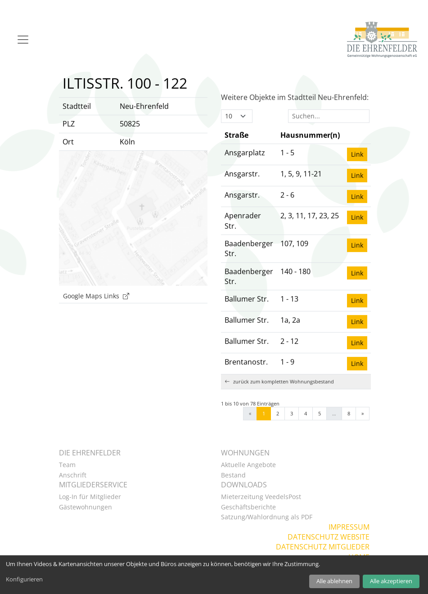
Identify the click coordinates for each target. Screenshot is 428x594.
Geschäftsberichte (248, 507)
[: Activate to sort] (357, 150)
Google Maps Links (96, 310)
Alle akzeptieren (391, 581)
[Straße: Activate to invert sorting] (249, 150)
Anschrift (72, 475)
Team (67, 464)
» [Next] (362, 428)
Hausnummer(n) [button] (310, 150)
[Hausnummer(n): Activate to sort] (310, 150)
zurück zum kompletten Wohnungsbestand (279, 396)
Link (357, 169)
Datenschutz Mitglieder (322, 547)
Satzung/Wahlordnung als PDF (266, 517)
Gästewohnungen (85, 507)
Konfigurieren (24, 579)
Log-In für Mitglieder (90, 496)
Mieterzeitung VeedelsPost (261, 496)
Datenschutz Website (328, 537)
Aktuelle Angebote (248, 464)
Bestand (233, 475)
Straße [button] (236, 150)
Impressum (349, 527)
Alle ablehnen (334, 581)
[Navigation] (23, 39)
